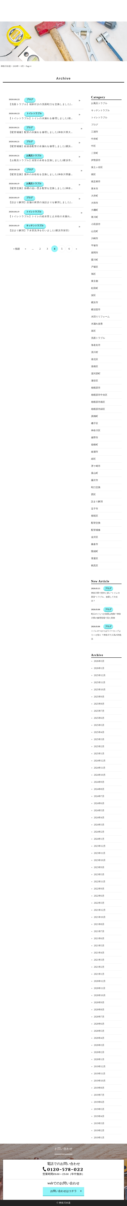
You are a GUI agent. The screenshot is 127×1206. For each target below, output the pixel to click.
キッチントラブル (100, 123)
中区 (93, 158)
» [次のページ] (76, 261)
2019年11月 (99, 1086)
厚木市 (94, 201)
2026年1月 (99, 681)
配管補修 (95, 542)
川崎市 (94, 251)
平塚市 (94, 258)
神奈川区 (95, 443)
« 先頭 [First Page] (16, 261)
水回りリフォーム (100, 329)
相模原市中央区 (99, 407)
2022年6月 (99, 908)
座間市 (94, 265)
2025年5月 (99, 738)
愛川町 (94, 272)
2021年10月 (100, 930)
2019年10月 (100, 1093)
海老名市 (95, 358)
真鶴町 (94, 429)
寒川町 (94, 230)
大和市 (94, 215)
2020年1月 (99, 1072)
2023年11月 (99, 866)
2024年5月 (99, 823)
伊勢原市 (95, 173)
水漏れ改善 (97, 336)
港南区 (94, 379)
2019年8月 (99, 1100)
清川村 (94, 365)
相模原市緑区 (98, 422)
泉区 (93, 343)
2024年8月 (99, 802)
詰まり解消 (97, 514)
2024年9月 (99, 795)
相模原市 (95, 400)
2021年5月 (99, 958)
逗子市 (94, 521)
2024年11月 (99, 780)
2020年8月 (99, 1022)
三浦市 (94, 144)
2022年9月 (99, 901)
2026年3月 (99, 674)
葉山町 (94, 486)
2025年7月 (99, 723)
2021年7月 (99, 944)
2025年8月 (99, 716)
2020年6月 (99, 1036)
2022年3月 (99, 915)
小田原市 (95, 237)
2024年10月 (100, 787)
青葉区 (94, 571)
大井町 (94, 208)
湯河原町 (95, 386)
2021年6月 (99, 951)
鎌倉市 (94, 557)
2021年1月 (99, 987)
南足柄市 (95, 194)
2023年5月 (99, 887)
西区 (93, 507)
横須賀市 (95, 322)
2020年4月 (99, 1051)
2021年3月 (99, 972)
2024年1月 (99, 851)
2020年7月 (99, 1029)
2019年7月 (99, 1107)
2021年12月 (100, 923)
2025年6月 (99, 731)
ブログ (94, 137)
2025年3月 (99, 752)
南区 (93, 187)
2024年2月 (99, 844)
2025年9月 (99, 709)
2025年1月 (99, 766)
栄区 (93, 308)
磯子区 (94, 436)
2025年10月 (100, 702)
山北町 (94, 244)
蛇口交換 (95, 500)
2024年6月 (99, 816)
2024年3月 (99, 837)
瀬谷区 (94, 393)
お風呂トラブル (99, 116)
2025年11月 (99, 695)
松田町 (94, 301)
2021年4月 (99, 965)
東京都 (94, 294)
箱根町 (94, 457)
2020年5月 (99, 1043)
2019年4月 (99, 1129)
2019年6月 (99, 1115)
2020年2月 (99, 1065)
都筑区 (94, 528)
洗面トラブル (98, 350)
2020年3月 (99, 1058)
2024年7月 (99, 809)
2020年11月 (99, 1001)
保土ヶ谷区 (97, 180)
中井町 (94, 151)
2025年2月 (99, 759)
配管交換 (95, 535)
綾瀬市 (94, 464)
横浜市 (94, 315)
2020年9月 (99, 1015)
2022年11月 (99, 894)
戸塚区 (94, 279)
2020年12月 (100, 994)
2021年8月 (99, 937)
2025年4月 (99, 745)
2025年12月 (100, 688)
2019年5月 (99, 1122)
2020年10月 (100, 1008)
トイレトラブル (99, 130)
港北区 (94, 372)
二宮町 (94, 166)
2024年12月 (100, 773)
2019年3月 (99, 1136)
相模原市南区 (98, 414)
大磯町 (94, 222)
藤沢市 (94, 493)
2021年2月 (99, 979)
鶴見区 (94, 578)
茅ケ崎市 (95, 478)
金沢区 (94, 550)
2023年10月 (100, 873)
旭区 (93, 286)
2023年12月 (100, 859)
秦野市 (94, 450)
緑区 (93, 471)
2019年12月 (100, 1079)
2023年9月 (99, 880)
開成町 (94, 564)
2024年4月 (99, 830)
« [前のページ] (25, 261)
